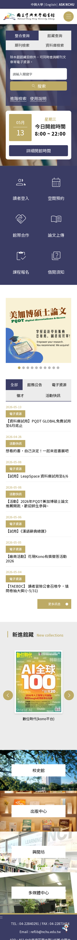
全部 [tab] (14, 384)
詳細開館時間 (38, 151)
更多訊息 (58, 604)
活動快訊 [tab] (53, 395)
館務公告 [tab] (34, 384)
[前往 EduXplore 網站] (66, 928)
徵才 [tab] (20, 395)
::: (1, 11)
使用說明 (38, 98)
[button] (19, 367)
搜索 (38, 86)
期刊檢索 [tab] (22, 45)
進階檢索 (18, 98)
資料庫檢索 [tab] (55, 45)
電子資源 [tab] (59, 384)
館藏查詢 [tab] (54, 35)
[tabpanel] (38, 498)
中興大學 (37, 4)
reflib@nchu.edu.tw (46, 923)
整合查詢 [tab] (22, 35)
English (50, 4)
